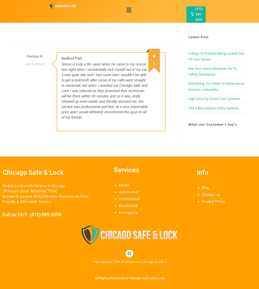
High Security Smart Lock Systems (214, 98)
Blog (205, 188)
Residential (128, 206)
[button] (129, 10)
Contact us (211, 194)
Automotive (129, 192)
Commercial (129, 199)
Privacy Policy (213, 201)
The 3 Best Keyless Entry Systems (213, 108)
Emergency (128, 212)
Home (124, 185)
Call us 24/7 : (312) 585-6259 (32, 214)
